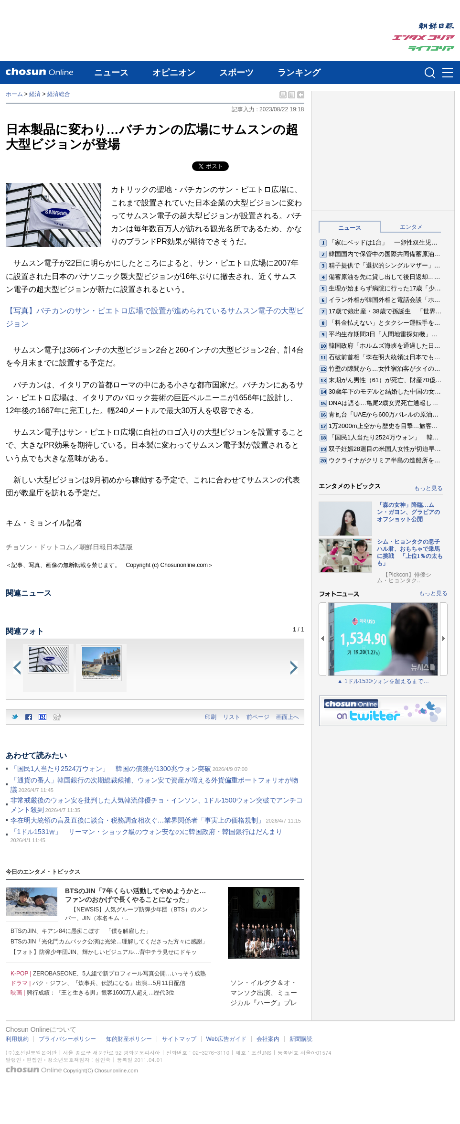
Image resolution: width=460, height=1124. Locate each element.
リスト (231, 717)
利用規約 (17, 1039)
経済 (35, 94)
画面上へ (287, 717)
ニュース (111, 72)
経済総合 (58, 94)
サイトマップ (179, 1039)
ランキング (299, 72)
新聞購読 (300, 1039)
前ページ (257, 717)
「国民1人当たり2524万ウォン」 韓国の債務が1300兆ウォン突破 (111, 768)
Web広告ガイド (226, 1039)
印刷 (210, 717)
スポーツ (236, 72)
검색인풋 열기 (430, 72)
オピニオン (173, 72)
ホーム (14, 94)
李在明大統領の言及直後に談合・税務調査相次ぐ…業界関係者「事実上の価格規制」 (138, 820)
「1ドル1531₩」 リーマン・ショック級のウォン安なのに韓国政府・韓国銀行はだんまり (147, 831)
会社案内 (268, 1039)
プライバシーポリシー (67, 1039)
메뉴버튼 (447, 73)
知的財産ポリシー (129, 1039)
